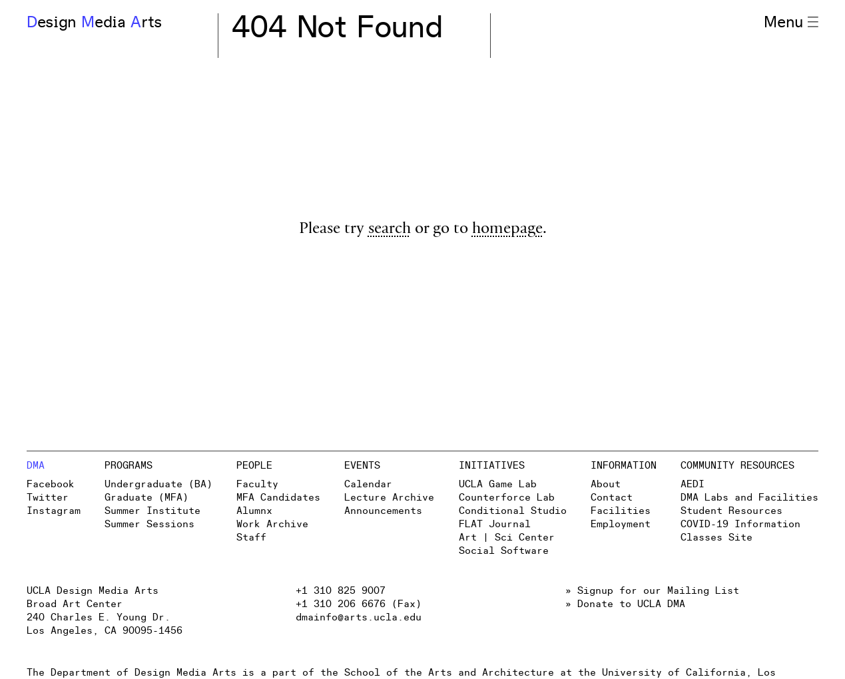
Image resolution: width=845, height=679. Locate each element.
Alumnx (254, 511)
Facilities (621, 511)
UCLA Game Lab (498, 484)
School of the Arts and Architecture (449, 673)
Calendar (368, 484)
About (606, 484)
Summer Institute (152, 511)
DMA (36, 466)
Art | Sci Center (507, 538)
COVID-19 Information (740, 524)
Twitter (48, 498)
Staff (251, 538)
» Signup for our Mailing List (652, 591)
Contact (612, 498)
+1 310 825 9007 (341, 591)
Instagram (54, 511)
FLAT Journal (495, 524)
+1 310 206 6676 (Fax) (359, 604)
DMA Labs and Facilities (749, 498)
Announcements (383, 511)
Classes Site (716, 538)
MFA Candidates (278, 498)
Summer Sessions (149, 524)
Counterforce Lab (507, 498)
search (389, 230)
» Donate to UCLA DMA (625, 604)
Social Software (504, 551)
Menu (791, 23)
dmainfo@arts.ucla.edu (359, 617)
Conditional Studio (513, 511)
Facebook (51, 484)
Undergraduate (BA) (158, 484)
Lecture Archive (389, 498)
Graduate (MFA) (146, 498)
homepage (507, 230)
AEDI (692, 484)
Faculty (257, 484)
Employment (621, 524)
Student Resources (731, 511)
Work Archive (272, 524)
